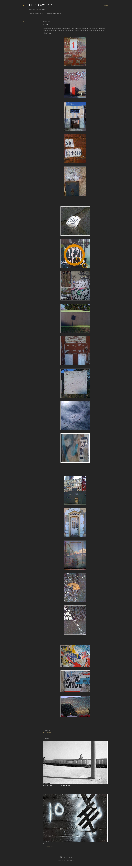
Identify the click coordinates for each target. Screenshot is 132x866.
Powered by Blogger (66, 857)
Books (49, 13)
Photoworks (41, 5)
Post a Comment (48, 732)
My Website (56, 13)
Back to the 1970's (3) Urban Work (56, 785)
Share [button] (24, 22)
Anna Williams (70, 860)
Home (31, 13)
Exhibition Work (40, 13)
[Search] (107, 5)
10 (43, 843)
